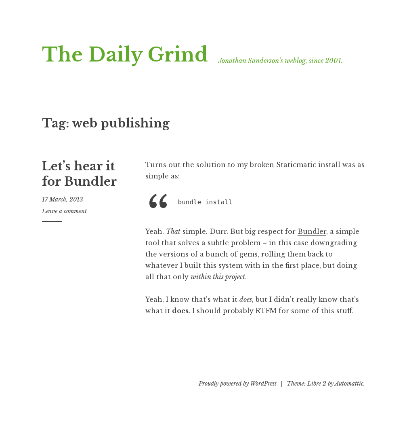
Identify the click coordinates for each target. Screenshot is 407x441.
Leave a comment (64, 211)
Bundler (312, 231)
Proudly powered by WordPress (238, 383)
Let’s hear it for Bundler (79, 174)
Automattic (349, 383)
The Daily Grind (125, 55)
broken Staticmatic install (295, 165)
